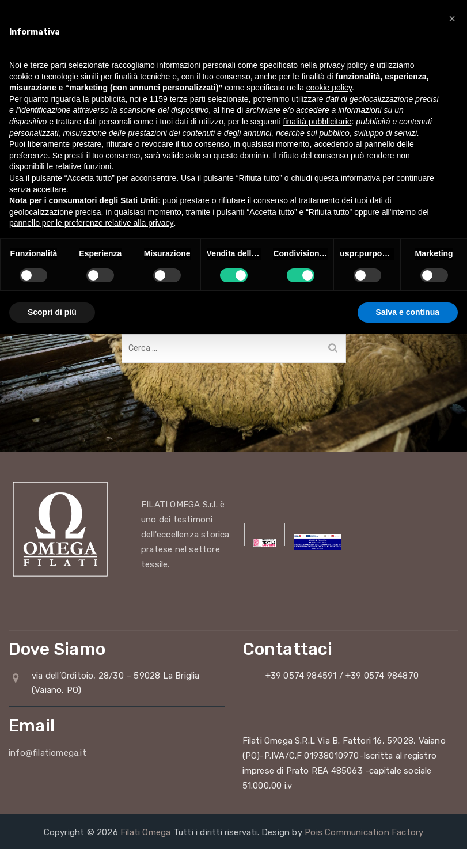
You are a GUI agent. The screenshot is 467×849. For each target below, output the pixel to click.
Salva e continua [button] (407, 312)
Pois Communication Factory (364, 832)
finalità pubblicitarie (317, 121)
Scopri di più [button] (52, 312)
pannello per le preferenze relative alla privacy (91, 223)
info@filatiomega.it (47, 753)
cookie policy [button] (329, 87)
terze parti (188, 99)
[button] (452, 18)
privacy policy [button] (344, 65)
